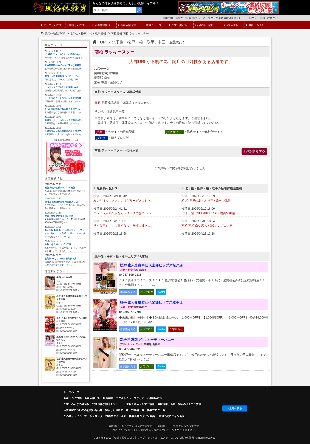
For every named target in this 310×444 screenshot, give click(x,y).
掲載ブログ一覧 (156, 410)
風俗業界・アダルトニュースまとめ (123, 398)
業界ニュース (152, 25)
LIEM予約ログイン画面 (171, 416)
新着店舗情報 (127, 25)
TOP (99, 42)
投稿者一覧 (137, 410)
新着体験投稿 (101, 25)
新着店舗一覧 (92, 398)
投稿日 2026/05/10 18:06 (224, 211)
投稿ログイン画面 (115, 416)
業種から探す (76, 25)
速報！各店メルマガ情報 (140, 404)
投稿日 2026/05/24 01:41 (136, 211)
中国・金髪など (171, 42)
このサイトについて (75, 416)
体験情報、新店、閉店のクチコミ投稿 (179, 404)
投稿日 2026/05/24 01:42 (136, 198)
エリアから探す (51, 25)
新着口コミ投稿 (73, 398)
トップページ (71, 392)
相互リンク (96, 416)
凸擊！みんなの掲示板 (76, 404)
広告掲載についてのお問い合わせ (83, 410)
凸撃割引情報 (204, 25)
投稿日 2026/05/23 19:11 (136, 223)
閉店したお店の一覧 (116, 410)
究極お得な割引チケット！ (107, 404)
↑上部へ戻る (235, 408)
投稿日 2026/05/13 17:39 (224, 198)
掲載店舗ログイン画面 (142, 416)
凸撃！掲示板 (178, 25)
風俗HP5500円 (255, 25)
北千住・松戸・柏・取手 (133, 42)
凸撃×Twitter (154, 398)
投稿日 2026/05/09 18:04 (224, 223)
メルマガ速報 (229, 25)
